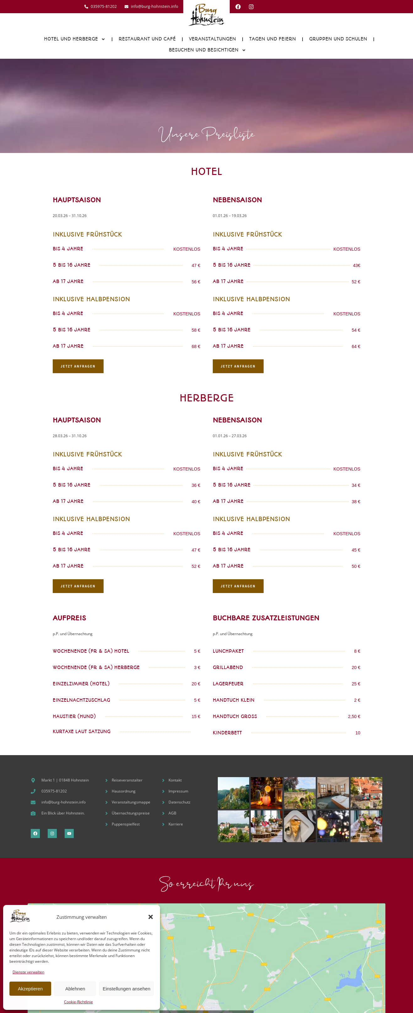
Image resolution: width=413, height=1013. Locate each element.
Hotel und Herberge (74, 39)
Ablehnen (75, 988)
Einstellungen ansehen (126, 988)
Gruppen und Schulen (338, 39)
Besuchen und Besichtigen (207, 50)
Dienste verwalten (28, 972)
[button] (151, 917)
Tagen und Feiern (272, 39)
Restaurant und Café (147, 39)
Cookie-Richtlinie (78, 1002)
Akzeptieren (30, 988)
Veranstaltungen (212, 39)
